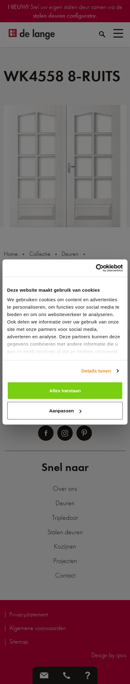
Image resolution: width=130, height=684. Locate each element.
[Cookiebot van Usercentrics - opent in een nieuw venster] (96, 268)
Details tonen (96, 370)
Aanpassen (65, 410)
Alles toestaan (65, 390)
